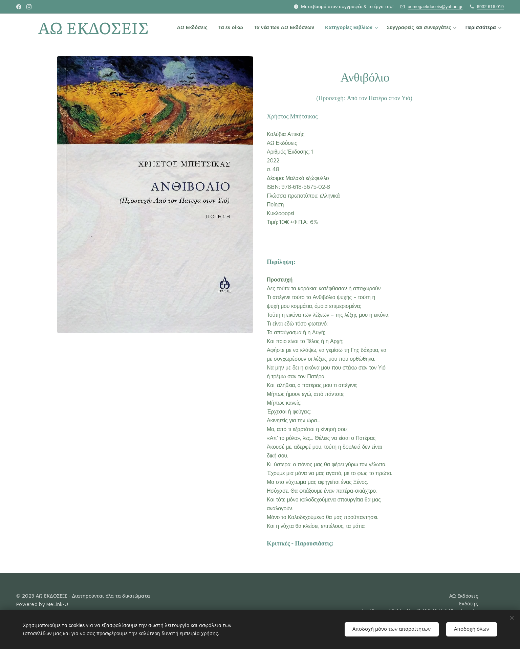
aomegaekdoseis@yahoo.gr (435, 6)
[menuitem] (194, 27)
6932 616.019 (490, 6)
